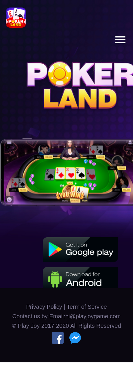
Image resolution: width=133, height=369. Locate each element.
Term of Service (87, 307)
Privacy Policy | (46, 307)
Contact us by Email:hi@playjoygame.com (66, 316)
